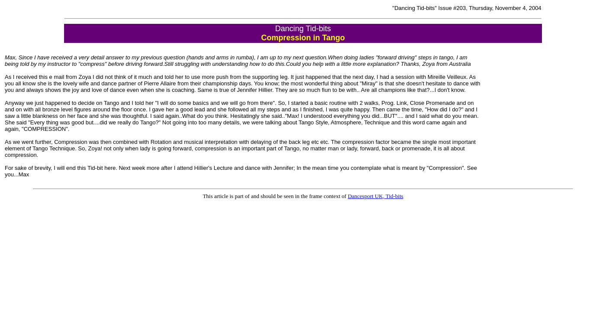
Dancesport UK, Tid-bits (375, 196)
